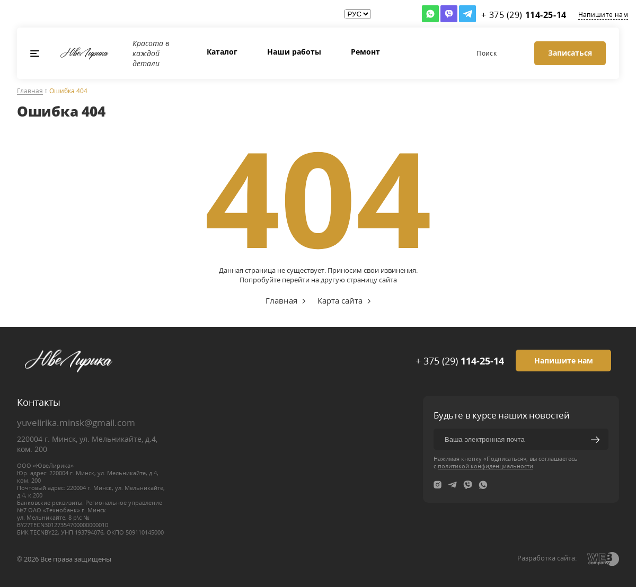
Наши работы (294, 52)
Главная (30, 91)
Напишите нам (603, 14)
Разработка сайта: (547, 558)
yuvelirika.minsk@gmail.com (76, 422)
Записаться (570, 53)
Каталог (222, 52)
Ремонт (365, 52)
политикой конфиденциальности (485, 466)
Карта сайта (340, 300)
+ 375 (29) (460, 360)
